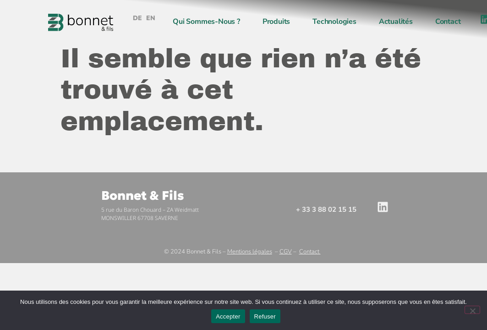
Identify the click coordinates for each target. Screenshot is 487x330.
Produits (276, 21)
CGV (285, 252)
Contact (448, 21)
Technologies (334, 21)
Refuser (265, 316)
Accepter (228, 316)
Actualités (396, 21)
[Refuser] (472, 310)
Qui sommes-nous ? (206, 21)
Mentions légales (249, 252)
